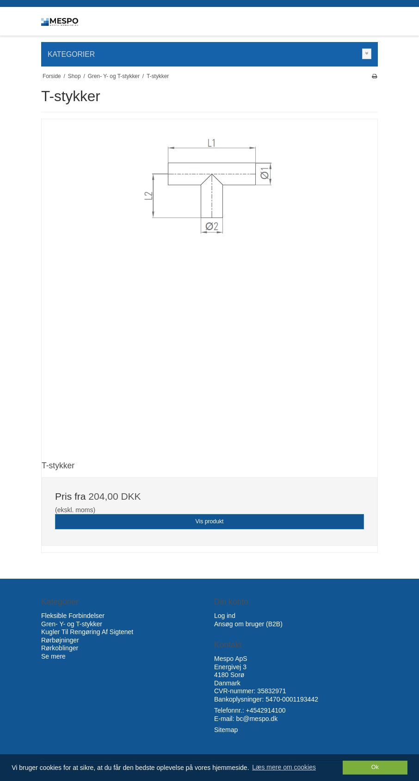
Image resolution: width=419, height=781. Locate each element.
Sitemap (226, 729)
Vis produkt (209, 521)
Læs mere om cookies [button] (284, 767)
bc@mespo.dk (256, 718)
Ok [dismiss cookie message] (375, 767)
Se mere (53, 656)
